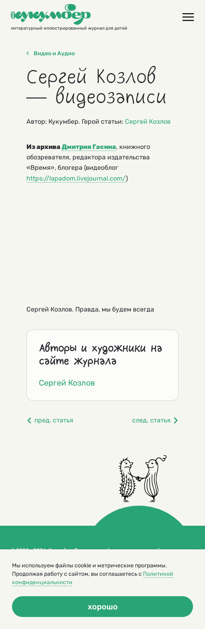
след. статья (155, 420)
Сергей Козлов (148, 121)
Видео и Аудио (50, 53)
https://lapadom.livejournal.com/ (76, 178)
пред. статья (49, 420)
